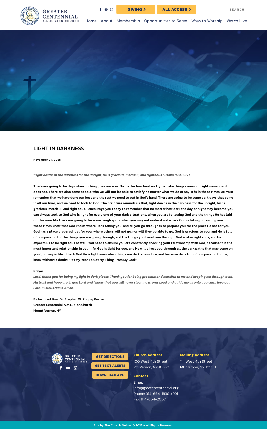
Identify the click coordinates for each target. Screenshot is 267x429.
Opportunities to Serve (165, 21)
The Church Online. (118, 425)
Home (91, 21)
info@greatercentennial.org (156, 388)
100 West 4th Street (150, 361)
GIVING (135, 9)
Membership (128, 21)
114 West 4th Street (196, 361)
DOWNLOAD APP (110, 375)
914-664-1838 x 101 (162, 393)
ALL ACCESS (174, 9)
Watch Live (237, 21)
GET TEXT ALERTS (110, 365)
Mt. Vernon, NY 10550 (151, 367)
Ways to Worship (207, 21)
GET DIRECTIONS (110, 356)
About (107, 21)
